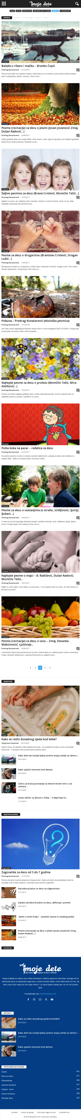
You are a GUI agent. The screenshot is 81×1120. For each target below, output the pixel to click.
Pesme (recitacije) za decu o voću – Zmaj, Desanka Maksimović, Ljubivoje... (35, 642)
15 (78, 876)
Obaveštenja (6, 1080)
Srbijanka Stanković (10, 743)
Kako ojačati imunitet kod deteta (35, 769)
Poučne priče (65, 11)
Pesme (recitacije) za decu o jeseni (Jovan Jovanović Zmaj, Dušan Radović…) (39, 129)
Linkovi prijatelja (27, 1112)
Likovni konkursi (8, 1094)
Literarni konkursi (8, 1085)
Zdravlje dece (7, 1098)
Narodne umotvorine (41, 11)
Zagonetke (6, 868)
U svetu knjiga (28, 18)
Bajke (12, 11)
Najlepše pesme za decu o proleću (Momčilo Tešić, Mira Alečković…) (38, 384)
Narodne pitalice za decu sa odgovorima (39, 888)
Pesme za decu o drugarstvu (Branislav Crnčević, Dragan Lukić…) (39, 257)
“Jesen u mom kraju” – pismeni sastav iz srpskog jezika (46, 916)
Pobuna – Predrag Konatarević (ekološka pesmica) (35, 321)
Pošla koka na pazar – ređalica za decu (27, 448)
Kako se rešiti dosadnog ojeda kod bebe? (29, 739)
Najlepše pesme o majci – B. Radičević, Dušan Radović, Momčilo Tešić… (37, 577)
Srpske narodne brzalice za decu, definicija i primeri (44, 902)
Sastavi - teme (7, 1089)
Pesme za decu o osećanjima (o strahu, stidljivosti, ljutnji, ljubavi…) (40, 512)
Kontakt (15, 1112)
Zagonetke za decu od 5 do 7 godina (25, 872)
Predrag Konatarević (10, 70)
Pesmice (55, 11)
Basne (18, 11)
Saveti (4, 735)
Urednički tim (64, 1112)
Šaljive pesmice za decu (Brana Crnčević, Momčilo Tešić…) (40, 193)
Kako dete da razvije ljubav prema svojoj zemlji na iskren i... (48, 755)
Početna (17, 18)
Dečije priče (27, 11)
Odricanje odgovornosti (46, 1112)
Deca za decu (7, 1076)
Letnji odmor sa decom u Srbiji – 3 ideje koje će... (42, 797)
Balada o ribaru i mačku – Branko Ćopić (28, 66)
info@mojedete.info (48, 994)
